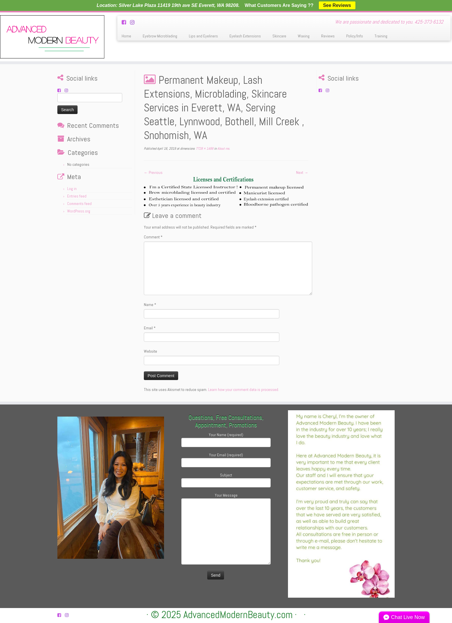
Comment (153, 237)
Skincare (279, 36)
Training (380, 36)
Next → (302, 172)
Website (150, 351)
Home (126, 36)
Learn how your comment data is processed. (243, 389)
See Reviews (337, 5)
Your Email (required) (226, 459)
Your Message (226, 514)
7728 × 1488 (204, 148)
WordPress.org (78, 211)
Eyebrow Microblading (160, 36)
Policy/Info (354, 36)
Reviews (328, 36)
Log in (72, 188)
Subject (226, 479)
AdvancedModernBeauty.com (238, 614)
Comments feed (79, 203)
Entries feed (76, 196)
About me (222, 148)
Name (150, 304)
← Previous (153, 172)
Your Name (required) (226, 439)
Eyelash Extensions (245, 36)
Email (150, 328)
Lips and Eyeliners (203, 36)
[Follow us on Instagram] (134, 22)
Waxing (304, 36)
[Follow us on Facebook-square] (126, 22)
